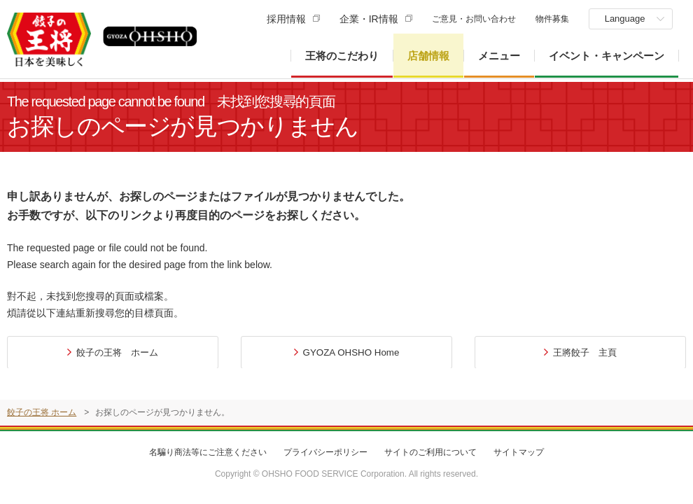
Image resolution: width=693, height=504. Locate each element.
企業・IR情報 (368, 18)
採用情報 (285, 18)
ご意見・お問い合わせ (473, 19)
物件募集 (551, 19)
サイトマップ (518, 452)
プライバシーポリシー (326, 452)
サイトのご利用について (430, 452)
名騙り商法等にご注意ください (208, 452)
